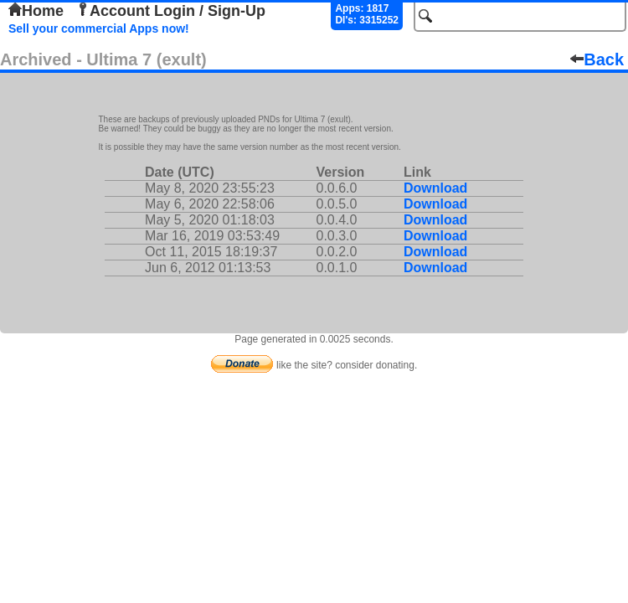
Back (597, 59)
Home (36, 11)
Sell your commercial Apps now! (98, 28)
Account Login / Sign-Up (170, 11)
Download (435, 188)
